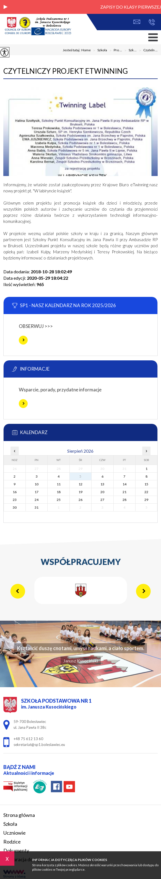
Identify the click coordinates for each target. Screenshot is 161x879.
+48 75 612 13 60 (152, 22)
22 (146, 492)
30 (15, 507)
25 (59, 500)
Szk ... (129, 50)
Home (86, 50)
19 (80, 492)
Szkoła (99, 50)
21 (124, 492)
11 (59, 484)
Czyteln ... (147, 50)
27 (102, 500)
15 (146, 484)
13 (102, 484)
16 (15, 492)
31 (36, 507)
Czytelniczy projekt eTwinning (65, 71)
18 (59, 492)
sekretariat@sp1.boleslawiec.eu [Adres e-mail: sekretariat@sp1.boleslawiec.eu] (39, 744)
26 (80, 500)
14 (124, 484)
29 (146, 500)
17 (36, 492)
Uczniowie (14, 833)
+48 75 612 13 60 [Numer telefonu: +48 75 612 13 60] (28, 739)
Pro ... (114, 50)
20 (102, 492)
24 (36, 500)
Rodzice (12, 842)
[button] (5, 7)
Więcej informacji (23, 340)
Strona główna (19, 815)
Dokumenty (16, 850)
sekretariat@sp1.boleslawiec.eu (136, 22)
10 (36, 484)
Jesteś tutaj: (72, 50)
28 (124, 500)
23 (15, 500)
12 (80, 484)
